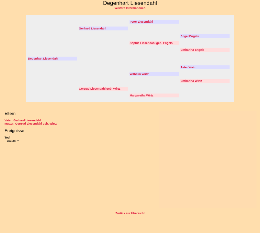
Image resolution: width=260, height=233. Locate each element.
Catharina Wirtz (191, 81)
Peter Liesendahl (141, 21)
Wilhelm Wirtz (139, 74)
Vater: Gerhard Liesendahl (23, 120)
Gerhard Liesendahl (93, 28)
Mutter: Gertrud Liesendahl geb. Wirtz (31, 123)
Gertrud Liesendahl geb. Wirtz (99, 88)
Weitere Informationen (130, 8)
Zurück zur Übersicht (129, 213)
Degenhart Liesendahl (43, 58)
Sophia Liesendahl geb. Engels (151, 43)
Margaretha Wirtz (141, 95)
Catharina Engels (193, 49)
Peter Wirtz (188, 67)
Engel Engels (190, 36)
